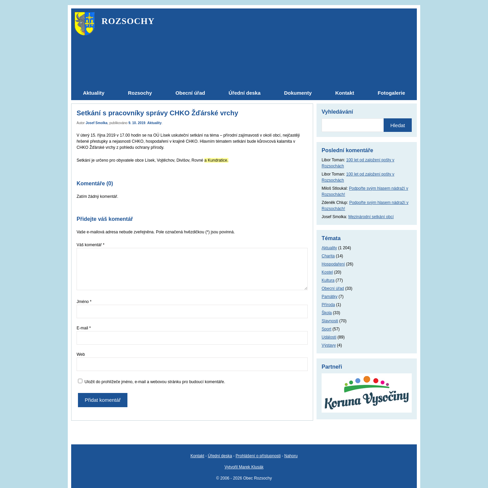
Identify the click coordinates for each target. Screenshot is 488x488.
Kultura (328, 280)
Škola (327, 312)
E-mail (84, 328)
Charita (328, 256)
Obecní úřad (333, 288)
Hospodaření (333, 264)
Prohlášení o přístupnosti (258, 456)
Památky (330, 296)
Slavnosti (330, 321)
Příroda (328, 304)
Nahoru (291, 456)
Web (81, 354)
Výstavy (329, 345)
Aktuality (154, 123)
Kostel (327, 272)
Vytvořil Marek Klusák (244, 467)
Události (329, 337)
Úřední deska (220, 456)
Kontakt (197, 456)
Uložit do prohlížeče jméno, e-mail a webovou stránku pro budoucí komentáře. (154, 381)
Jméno (84, 301)
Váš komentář (90, 244)
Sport (326, 329)
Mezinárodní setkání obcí (371, 216)
